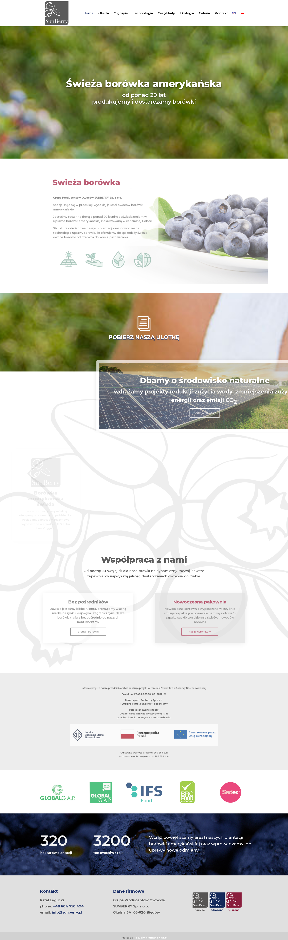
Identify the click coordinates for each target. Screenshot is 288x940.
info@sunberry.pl (67, 912)
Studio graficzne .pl (152, 937)
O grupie (121, 13)
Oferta (103, 13)
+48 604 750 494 (68, 906)
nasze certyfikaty (199, 626)
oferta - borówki (88, 626)
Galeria (204, 13)
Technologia (143, 13)
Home (88, 13)
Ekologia (187, 13)
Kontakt (221, 13)
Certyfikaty (166, 13)
